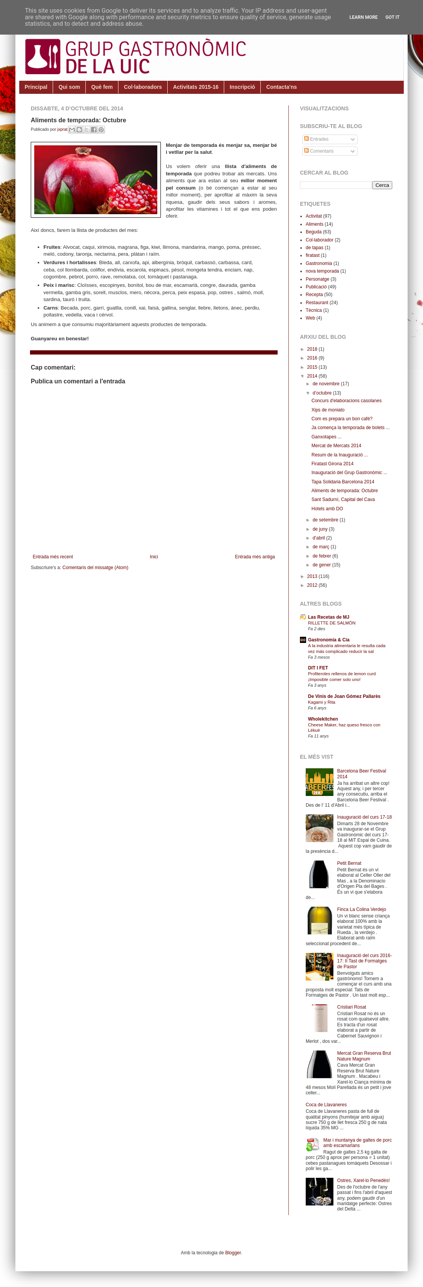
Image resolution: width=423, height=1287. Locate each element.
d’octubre (323, 393)
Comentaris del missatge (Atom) (95, 567)
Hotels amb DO (327, 508)
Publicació (316, 287)
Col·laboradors (143, 87)
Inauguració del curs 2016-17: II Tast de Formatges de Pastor (364, 961)
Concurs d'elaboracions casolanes (346, 400)
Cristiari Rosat (351, 1007)
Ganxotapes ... (326, 437)
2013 (313, 576)
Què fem (102, 87)
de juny (321, 529)
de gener (322, 565)
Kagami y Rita (321, 702)
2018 (313, 349)
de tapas (314, 247)
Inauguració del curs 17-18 (364, 817)
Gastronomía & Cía (329, 640)
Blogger (233, 1252)
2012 (313, 585)
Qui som (69, 87)
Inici (154, 556)
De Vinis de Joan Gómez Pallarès (344, 696)
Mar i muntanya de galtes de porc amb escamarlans (357, 1142)
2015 (313, 367)
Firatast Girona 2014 (332, 463)
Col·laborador (319, 240)
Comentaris (319, 151)
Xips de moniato (328, 410)
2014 (313, 376)
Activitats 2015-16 (195, 87)
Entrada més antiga (255, 556)
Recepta (314, 294)
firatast (313, 255)
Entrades (316, 139)
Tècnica (314, 310)
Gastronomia (319, 263)
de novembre (327, 383)
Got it (392, 17)
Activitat (314, 216)
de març (322, 546)
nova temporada (322, 271)
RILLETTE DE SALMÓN (331, 623)
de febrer (322, 556)
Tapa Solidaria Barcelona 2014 (342, 481)
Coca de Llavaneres (326, 1104)
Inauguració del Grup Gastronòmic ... (349, 472)
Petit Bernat (349, 863)
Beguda (313, 232)
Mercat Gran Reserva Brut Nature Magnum (364, 1056)
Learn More (364, 17)
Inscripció (242, 87)
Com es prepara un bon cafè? (342, 418)
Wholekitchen (323, 719)
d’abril (319, 538)
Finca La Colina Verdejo (361, 909)
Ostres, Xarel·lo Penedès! (363, 1180)
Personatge (317, 279)
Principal (36, 87)
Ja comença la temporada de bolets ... (350, 427)
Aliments (314, 224)
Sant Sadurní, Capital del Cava (343, 499)
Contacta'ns (281, 87)
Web (310, 318)
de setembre (326, 520)
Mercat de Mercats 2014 (336, 445)
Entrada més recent (53, 556)
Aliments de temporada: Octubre (344, 490)
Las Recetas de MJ (328, 617)
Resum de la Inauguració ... (339, 455)
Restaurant (317, 302)
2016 (313, 358)
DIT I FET (318, 668)
